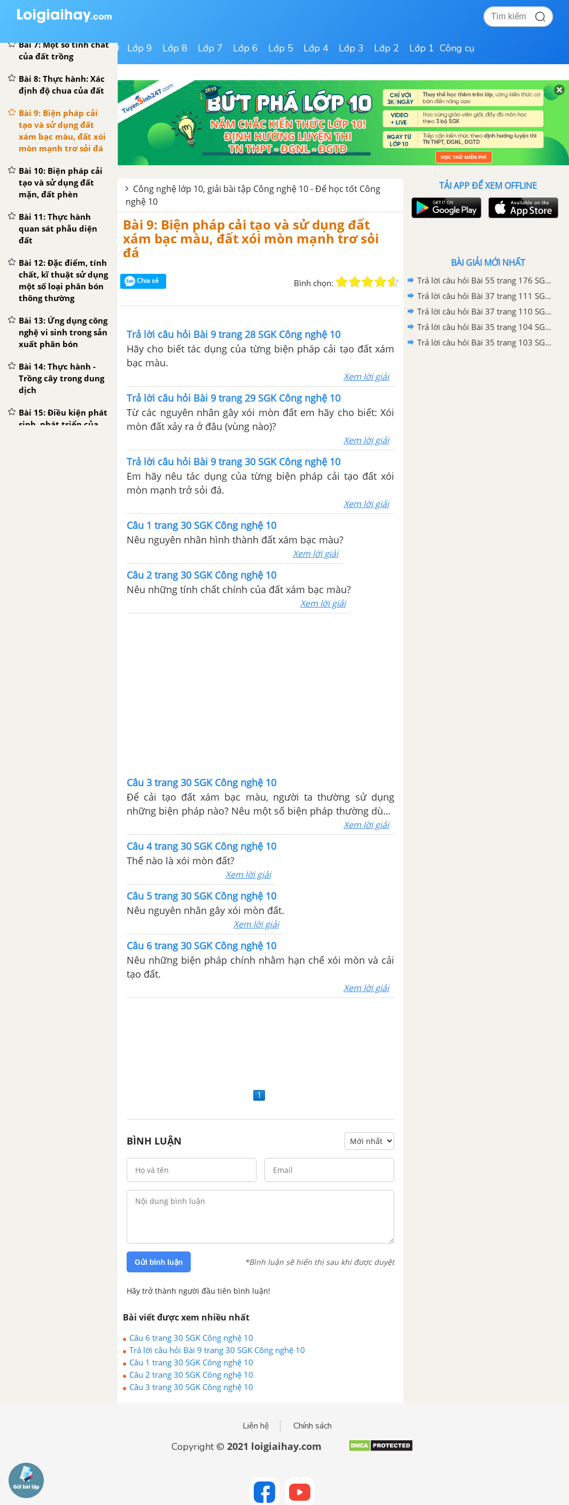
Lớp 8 (175, 48)
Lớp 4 (316, 48)
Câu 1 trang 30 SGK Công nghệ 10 (191, 1362)
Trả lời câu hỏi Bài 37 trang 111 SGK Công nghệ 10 (486, 295)
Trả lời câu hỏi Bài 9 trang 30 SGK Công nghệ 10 (217, 1350)
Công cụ (457, 48)
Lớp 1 (421, 48)
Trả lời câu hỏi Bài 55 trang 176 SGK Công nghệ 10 (486, 280)
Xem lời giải (366, 376)
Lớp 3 (351, 48)
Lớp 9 (139, 48)
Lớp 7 (210, 48)
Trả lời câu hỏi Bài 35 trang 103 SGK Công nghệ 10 (486, 342)
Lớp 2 (386, 48)
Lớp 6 (245, 48)
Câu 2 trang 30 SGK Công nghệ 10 (191, 1374)
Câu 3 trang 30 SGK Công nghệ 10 (191, 1386)
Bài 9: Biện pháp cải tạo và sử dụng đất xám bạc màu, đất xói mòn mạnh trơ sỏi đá (251, 239)
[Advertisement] (260, 1041)
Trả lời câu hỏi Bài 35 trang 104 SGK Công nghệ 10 (486, 326)
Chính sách (312, 1426)
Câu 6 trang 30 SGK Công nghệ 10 (191, 1337)
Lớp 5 (280, 48)
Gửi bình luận (159, 1262)
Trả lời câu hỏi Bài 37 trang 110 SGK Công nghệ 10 (486, 311)
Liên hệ (256, 1426)
